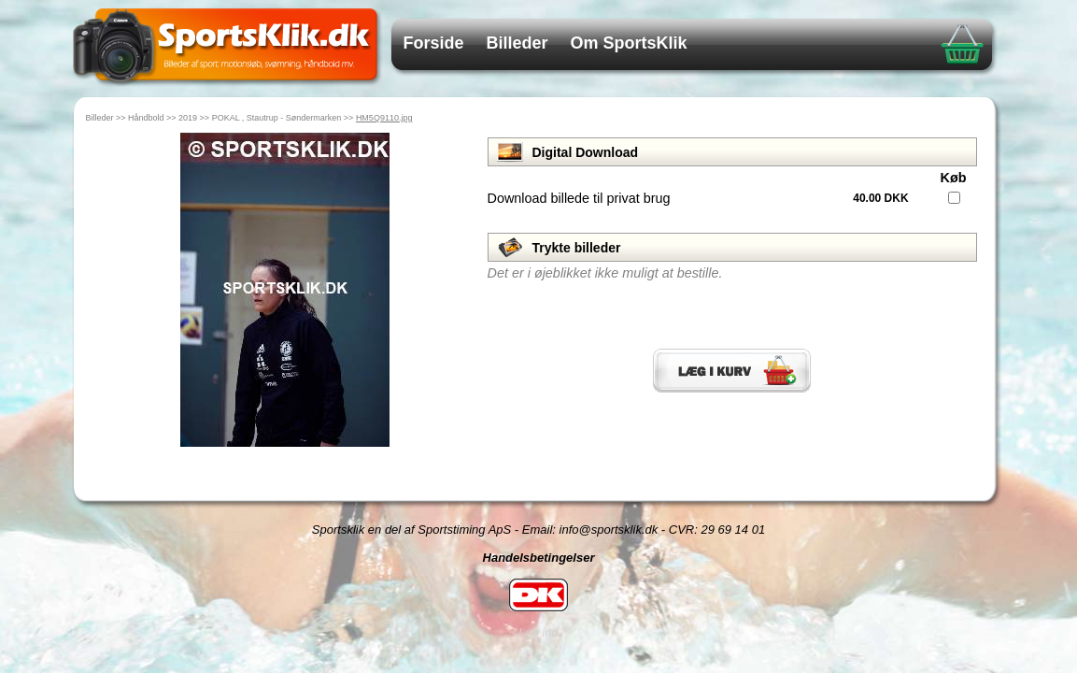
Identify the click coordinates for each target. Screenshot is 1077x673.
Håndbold (146, 117)
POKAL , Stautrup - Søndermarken (277, 117)
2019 (187, 117)
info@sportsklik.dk (609, 530)
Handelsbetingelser (539, 558)
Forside (434, 43)
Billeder (517, 43)
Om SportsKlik (629, 43)
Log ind (538, 632)
